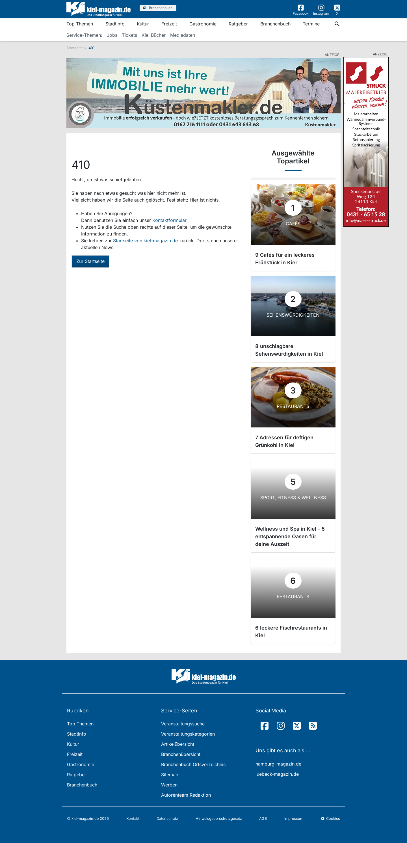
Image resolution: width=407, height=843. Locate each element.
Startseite (74, 48)
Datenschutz (167, 818)
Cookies (330, 818)
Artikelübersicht (177, 744)
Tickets (129, 35)
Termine (311, 24)
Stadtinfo (115, 24)
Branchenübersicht (180, 754)
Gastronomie (203, 24)
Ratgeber (238, 24)
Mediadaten (182, 35)
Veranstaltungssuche (183, 724)
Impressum (293, 818)
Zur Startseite (90, 261)
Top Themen (79, 24)
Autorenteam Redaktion (186, 795)
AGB (263, 818)
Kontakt (132, 818)
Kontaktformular (169, 220)
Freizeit (169, 24)
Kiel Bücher (154, 35)
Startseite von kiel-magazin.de (146, 240)
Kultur (143, 24)
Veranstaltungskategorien (188, 734)
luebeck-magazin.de (277, 774)
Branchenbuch (275, 24)
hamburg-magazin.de (278, 764)
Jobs (112, 35)
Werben (169, 785)
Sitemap (169, 774)
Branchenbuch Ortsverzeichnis (193, 764)
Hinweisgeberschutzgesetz (219, 818)
